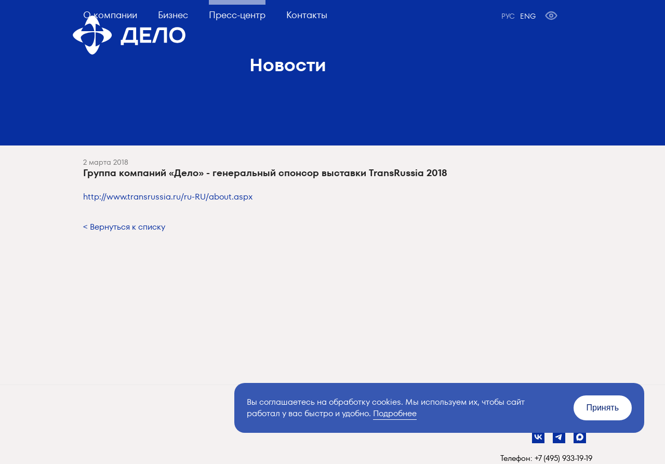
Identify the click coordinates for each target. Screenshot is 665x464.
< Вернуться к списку (124, 227)
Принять (603, 407)
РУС (508, 16)
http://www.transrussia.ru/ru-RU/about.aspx (167, 197)
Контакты (306, 14)
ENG (528, 16)
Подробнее (395, 413)
